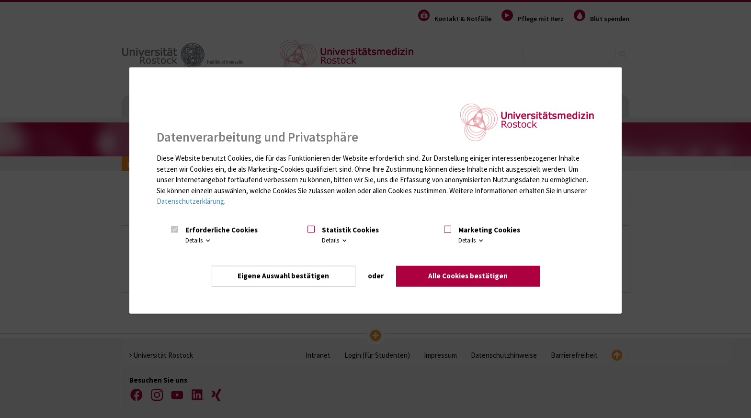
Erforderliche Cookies (221, 229)
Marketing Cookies (489, 229)
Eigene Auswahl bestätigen (283, 275)
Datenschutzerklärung (190, 201)
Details (198, 241)
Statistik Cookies (350, 229)
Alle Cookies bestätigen (468, 275)
